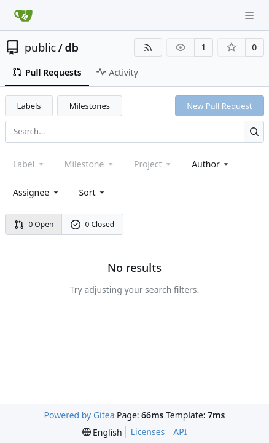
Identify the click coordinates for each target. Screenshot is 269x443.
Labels (29, 105)
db (71, 47)
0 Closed (93, 224)
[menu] (93, 192)
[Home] (23, 15)
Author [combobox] (211, 164)
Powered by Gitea (79, 415)
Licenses (148, 431)
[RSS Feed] (148, 47)
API (180, 431)
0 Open (34, 224)
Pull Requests (47, 72)
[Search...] (254, 131)
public (40, 47)
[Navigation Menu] (250, 15)
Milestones (89, 105)
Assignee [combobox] (36, 192)
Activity (117, 72)
